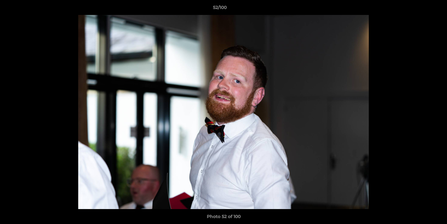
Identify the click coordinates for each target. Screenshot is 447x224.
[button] (421, 9)
